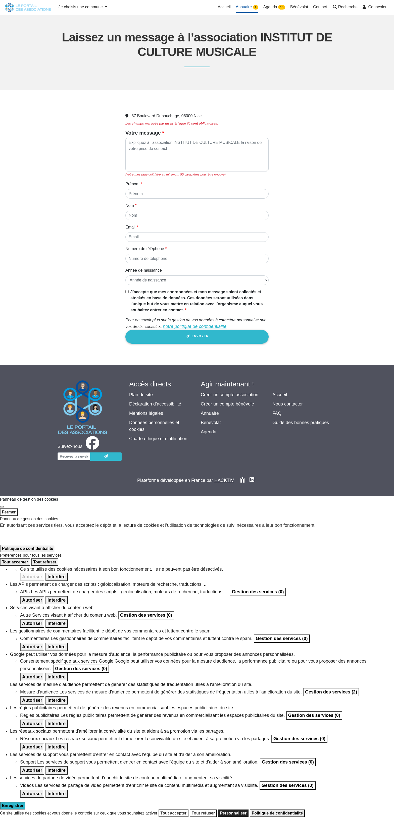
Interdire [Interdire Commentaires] (56, 646)
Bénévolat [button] (299, 7)
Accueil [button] (224, 7)
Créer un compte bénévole (227, 403)
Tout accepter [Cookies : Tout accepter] (15, 562)
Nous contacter (287, 403)
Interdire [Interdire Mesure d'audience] (56, 700)
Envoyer (197, 337)
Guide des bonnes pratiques (300, 422)
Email (130, 227)
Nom (129, 205)
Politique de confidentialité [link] (27, 548)
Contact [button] (320, 7)
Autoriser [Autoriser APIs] (32, 600)
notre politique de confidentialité (194, 326)
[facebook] (79, 446)
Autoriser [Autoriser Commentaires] (32, 646)
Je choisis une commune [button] (81, 7)
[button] (345, 7)
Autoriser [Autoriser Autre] (32, 623)
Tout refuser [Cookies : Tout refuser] (44, 562)
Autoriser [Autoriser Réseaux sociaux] (32, 746)
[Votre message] (197, 154)
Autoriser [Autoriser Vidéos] (32, 793)
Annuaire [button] (247, 7)
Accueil (279, 394)
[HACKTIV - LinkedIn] (252, 480)
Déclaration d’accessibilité (155, 403)
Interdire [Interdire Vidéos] (56, 793)
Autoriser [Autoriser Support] (32, 770)
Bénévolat (211, 422)
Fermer (9, 512)
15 (281, 7)
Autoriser (32, 576)
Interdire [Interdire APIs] (56, 600)
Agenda (208, 431)
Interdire (56, 576)
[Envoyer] (106, 456)
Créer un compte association (229, 394)
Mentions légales (146, 413)
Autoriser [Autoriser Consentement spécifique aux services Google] (32, 676)
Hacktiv (224, 480)
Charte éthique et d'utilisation (158, 438)
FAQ (276, 413)
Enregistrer (12, 805)
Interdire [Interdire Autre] (56, 623)
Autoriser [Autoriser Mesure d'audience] (32, 700)
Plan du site (141, 394)
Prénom (132, 184)
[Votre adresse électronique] (74, 456)
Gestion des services (258, 591)
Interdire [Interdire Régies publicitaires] (56, 723)
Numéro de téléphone (144, 249)
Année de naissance (143, 270)
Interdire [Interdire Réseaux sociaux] (56, 746)
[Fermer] (2, 506)
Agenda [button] (274, 7)
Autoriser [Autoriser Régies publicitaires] (32, 723)
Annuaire (210, 413)
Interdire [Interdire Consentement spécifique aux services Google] (56, 676)
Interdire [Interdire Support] (56, 770)
